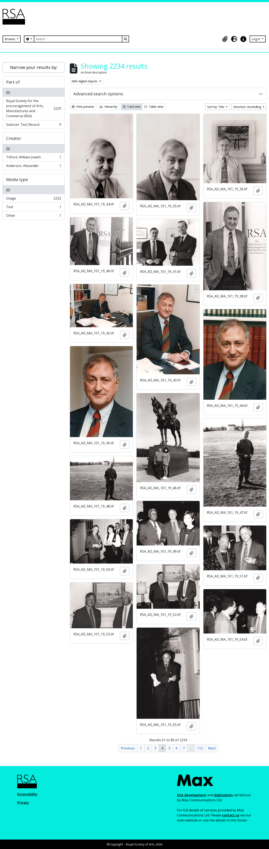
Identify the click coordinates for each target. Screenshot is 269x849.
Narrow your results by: (33, 67)
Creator (13, 138)
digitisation (223, 795)
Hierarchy (108, 107)
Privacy (23, 802)
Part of (13, 82)
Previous (128, 748)
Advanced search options (98, 94)
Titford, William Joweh (33, 158)
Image (33, 199)
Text (33, 207)
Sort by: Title (216, 107)
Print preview (83, 107)
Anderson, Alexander (33, 166)
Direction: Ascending (247, 107)
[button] (224, 39)
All (8, 92)
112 (200, 748)
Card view (132, 107)
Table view (153, 107)
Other (33, 216)
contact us (230, 815)
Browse (10, 39)
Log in (256, 39)
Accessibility (27, 794)
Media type (17, 179)
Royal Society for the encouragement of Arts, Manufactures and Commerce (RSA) (33, 108)
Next (212, 748)
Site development (191, 795)
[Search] (78, 38)
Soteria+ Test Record (33, 125)
